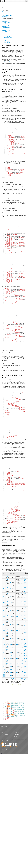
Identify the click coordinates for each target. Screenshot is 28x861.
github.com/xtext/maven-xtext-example (10, 61)
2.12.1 (11, 624)
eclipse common (14, 566)
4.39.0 (22, 576)
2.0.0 (17, 678)
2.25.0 (11, 577)
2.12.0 (11, 627)
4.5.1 (22, 671)
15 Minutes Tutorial (6, 11)
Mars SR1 (25, 672)
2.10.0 (11, 644)
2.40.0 (4, 582)
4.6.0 (22, 663)
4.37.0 (22, 582)
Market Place (16, 732)
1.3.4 (13, 678)
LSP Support (4, 31)
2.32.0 (4, 605)
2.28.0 (4, 616)
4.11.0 (22, 646)
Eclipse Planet (17, 734)
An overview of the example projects (7, 34)
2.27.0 (4, 619)
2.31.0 (4, 607)
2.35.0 (4, 596)
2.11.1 (11, 638)
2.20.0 (11, 591)
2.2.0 (17, 605)
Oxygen (25, 658)
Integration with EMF (6, 27)
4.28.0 (22, 607)
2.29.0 (4, 613)
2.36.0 (4, 593)
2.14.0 (11, 607)
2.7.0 (11, 678)
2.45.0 (7, 576)
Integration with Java (6, 23)
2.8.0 (11, 675)
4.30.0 (22, 601)
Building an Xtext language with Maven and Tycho (8, 37)
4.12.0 (22, 643)
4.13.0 (22, 640)
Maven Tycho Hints (7, 42)
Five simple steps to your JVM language (7, 16)
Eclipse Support (5, 28)
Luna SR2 (25, 679)
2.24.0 (11, 579)
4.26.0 (22, 612)
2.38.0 (4, 588)
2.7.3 (4, 678)
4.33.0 (22, 593)
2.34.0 (4, 599)
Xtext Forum (16, 736)
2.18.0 (11, 596)
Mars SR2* (25, 669)
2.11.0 (11, 641)
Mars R (25, 675)
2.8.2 (4, 675)
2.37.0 (4, 591)
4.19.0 (22, 624)
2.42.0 (4, 577)
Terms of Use (3, 732)
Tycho (19, 97)
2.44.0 (7, 579)
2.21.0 (11, 588)
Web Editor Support (6, 30)
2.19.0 (11, 593)
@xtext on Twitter (5, 753)
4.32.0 (22, 596)
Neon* (25, 663)
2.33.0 (4, 602)
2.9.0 (11, 649)
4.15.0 (22, 635)
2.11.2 (11, 635)
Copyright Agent (4, 734)
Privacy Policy (4, 729)
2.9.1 (4, 669)
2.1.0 (17, 669)
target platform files (19, 555)
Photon (25, 655)
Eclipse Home (16, 729)
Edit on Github (23, 6)
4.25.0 (22, 615)
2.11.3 (11, 630)
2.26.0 (4, 621)
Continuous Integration (7, 32)
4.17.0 (22, 629)
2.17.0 (11, 599)
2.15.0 (11, 605)
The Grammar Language (7, 19)
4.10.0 (22, 649)
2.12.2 (11, 621)
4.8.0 (22, 654)
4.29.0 (22, 604)
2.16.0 (11, 602)
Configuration (5, 21)
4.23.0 (22, 621)
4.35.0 (22, 587)
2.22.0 (11, 585)
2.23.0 (11, 582)
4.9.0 (22, 652)
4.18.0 (22, 626)
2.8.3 (11, 669)
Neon (25, 666)
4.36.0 (22, 584)
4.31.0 (22, 598)
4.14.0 (22, 638)
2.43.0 (7, 582)
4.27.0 (22, 610)
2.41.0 (4, 579)
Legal (2, 736)
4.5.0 (22, 674)
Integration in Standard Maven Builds (8, 40)
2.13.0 (11, 616)
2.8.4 (4, 672)
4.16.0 (22, 632)
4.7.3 (22, 657)
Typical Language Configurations (5, 26)
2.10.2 (7, 678)
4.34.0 (22, 590)
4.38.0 (22, 579)
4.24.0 (22, 618)
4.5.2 (22, 668)
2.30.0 (4, 610)
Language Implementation (7, 22)
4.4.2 (22, 678)
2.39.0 (4, 585)
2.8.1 (11, 672)
